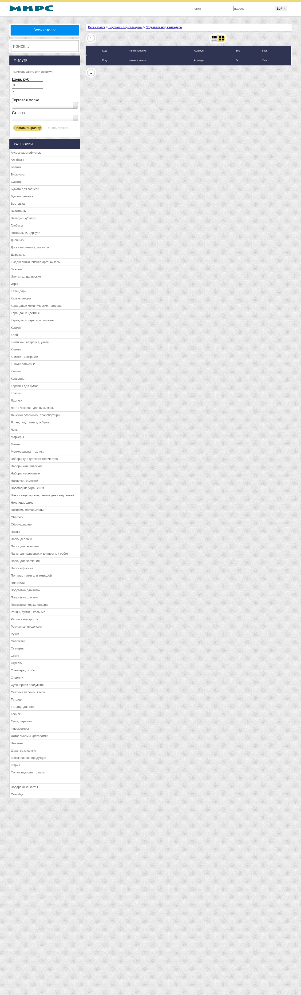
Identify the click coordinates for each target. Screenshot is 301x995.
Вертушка (18, 203)
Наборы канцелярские (27, 466)
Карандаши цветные (25, 313)
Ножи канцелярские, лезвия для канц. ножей (42, 495)
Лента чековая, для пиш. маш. (32, 408)
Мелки (15, 444)
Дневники (17, 240)
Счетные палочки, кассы (28, 692)
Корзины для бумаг (24, 386)
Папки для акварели (25, 546)
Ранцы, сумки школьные (28, 612)
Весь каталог (44, 30)
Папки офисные (22, 568)
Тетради (16, 699)
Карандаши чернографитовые (32, 320)
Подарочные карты (24, 787)
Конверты (17, 378)
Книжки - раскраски (24, 356)
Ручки (15, 634)
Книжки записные (23, 364)
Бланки (16, 167)
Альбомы (17, 160)
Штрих (15, 765)
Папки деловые (22, 539)
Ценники (17, 743)
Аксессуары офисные (26, 152)
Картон (16, 327)
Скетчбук (17, 794)
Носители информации (27, 510)
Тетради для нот (22, 706)
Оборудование (21, 524)
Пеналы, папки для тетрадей (31, 575)
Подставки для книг (25, 597)
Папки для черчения (25, 561)
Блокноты (17, 174)
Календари (18, 291)
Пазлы (15, 531)
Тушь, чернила (21, 721)
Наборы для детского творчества (34, 459)
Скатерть (17, 648)
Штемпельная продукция (28, 758)
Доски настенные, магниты (30, 247)
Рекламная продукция (26, 626)
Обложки (17, 517)
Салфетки (18, 641)
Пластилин (18, 583)
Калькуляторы (21, 298)
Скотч (15, 655)
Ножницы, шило (22, 502)
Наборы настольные (25, 473)
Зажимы (16, 269)
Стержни (17, 677)
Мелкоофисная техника (27, 451)
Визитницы (18, 211)
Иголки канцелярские (26, 276)
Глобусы (17, 225)
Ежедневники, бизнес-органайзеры (35, 262)
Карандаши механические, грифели (36, 305)
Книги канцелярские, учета (30, 342)
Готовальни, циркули (25, 233)
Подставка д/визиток (25, 590)
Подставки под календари (29, 604)
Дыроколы (18, 254)
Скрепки (17, 663)
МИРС (31, 8)
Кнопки (16, 371)
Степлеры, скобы (23, 670)
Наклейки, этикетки (24, 480)
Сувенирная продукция (27, 685)
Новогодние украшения (27, 488)
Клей (14, 335)
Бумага (16, 181)
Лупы (14, 429)
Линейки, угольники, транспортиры (35, 415)
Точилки (16, 714)
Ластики (16, 400)
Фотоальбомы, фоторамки (29, 736)
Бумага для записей (25, 189)
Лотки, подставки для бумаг (30, 422)
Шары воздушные (23, 750)
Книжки (16, 349)
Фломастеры (20, 728)
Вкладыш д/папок (23, 218)
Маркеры (17, 437)
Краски (15, 393)
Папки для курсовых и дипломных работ (39, 553)
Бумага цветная (22, 196)
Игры (14, 284)
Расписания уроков (24, 619)
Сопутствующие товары (28, 772)
